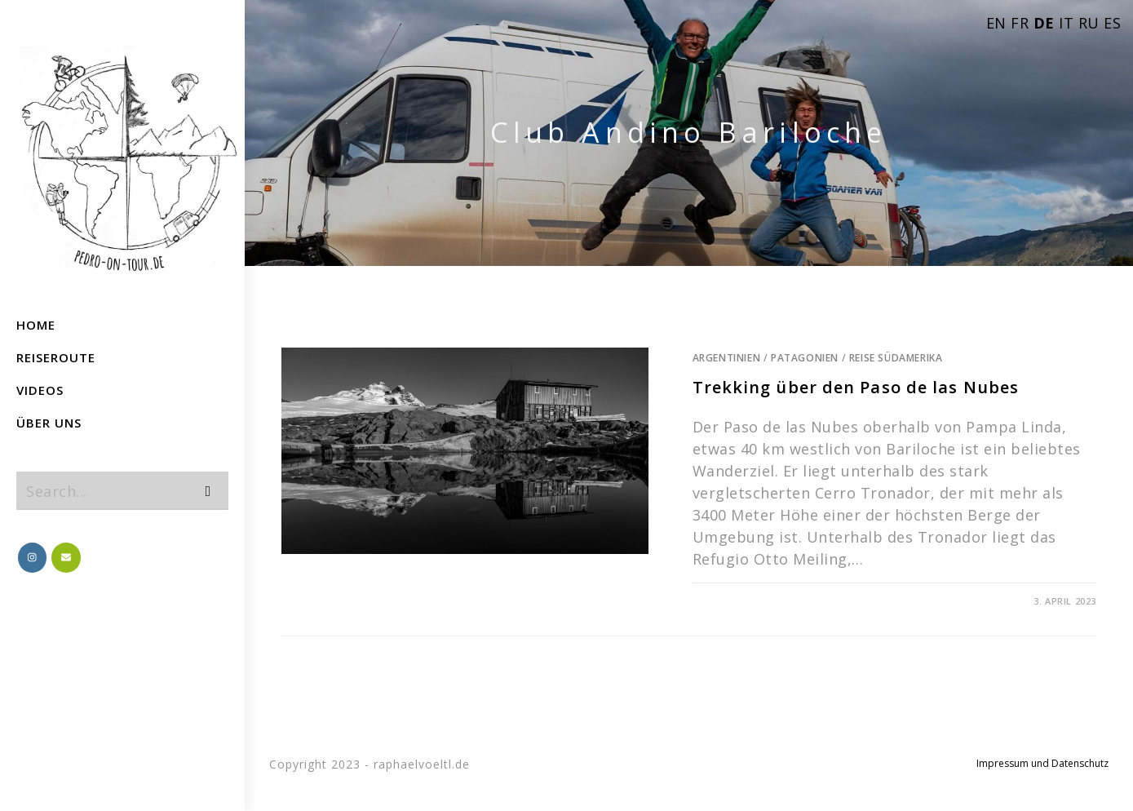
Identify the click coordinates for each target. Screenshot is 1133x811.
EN (996, 23)
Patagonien (805, 358)
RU (1089, 23)
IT (1066, 23)
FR (1020, 23)
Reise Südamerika (896, 358)
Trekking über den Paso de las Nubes (856, 387)
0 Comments (733, 601)
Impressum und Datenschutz (1042, 763)
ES (1112, 23)
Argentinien (727, 358)
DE (1044, 23)
